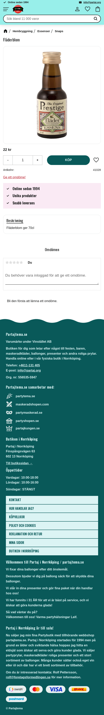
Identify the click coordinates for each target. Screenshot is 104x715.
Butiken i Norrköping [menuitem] (24, 551)
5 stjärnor (21, 262)
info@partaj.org (92, 2)
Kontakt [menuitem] (15, 499)
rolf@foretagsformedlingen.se (28, 677)
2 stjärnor (10, 262)
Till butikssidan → (19, 463)
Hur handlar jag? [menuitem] (21, 508)
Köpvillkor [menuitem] (17, 517)
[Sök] (95, 19)
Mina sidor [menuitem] (16, 542)
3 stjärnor (14, 262)
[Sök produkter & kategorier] (47, 19)
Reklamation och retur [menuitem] (25, 534)
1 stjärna (7, 262)
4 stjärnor (17, 262)
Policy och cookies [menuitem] (22, 525)
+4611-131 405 (29, 365)
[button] (6, 9)
